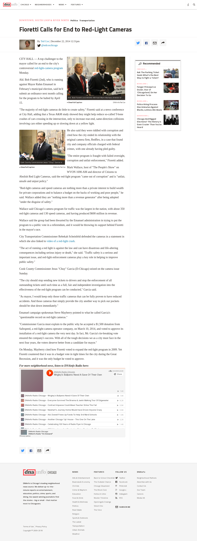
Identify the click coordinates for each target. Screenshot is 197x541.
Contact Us (141, 485)
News (62, 4)
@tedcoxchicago (49, 45)
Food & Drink (77, 497)
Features (77, 4)
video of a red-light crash (60, 241)
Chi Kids (75, 485)
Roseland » (142, 84)
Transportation (87, 20)
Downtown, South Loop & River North (44, 20)
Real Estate (77, 509)
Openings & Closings (102, 501)
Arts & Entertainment (81, 477)
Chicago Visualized (101, 485)
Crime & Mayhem (79, 489)
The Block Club (100, 489)
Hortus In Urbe (100, 493)
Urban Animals (78, 529)
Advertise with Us (144, 481)
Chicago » (142, 69)
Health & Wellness (80, 501)
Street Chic (98, 505)
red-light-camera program (48, 68)
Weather (76, 533)
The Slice (98, 509)
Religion (75, 513)
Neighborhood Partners (147, 477)
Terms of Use (28, 526)
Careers (140, 493)
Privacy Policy (41, 526)
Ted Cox (45, 41)
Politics (74, 20)
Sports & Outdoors (80, 517)
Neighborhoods (44, 4)
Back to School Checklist (104, 477)
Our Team (141, 489)
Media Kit (141, 497)
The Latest (76, 521)
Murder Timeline (101, 497)
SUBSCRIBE (122, 506)
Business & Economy (81, 481)
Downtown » (143, 116)
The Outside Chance (102, 481)
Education (76, 493)
